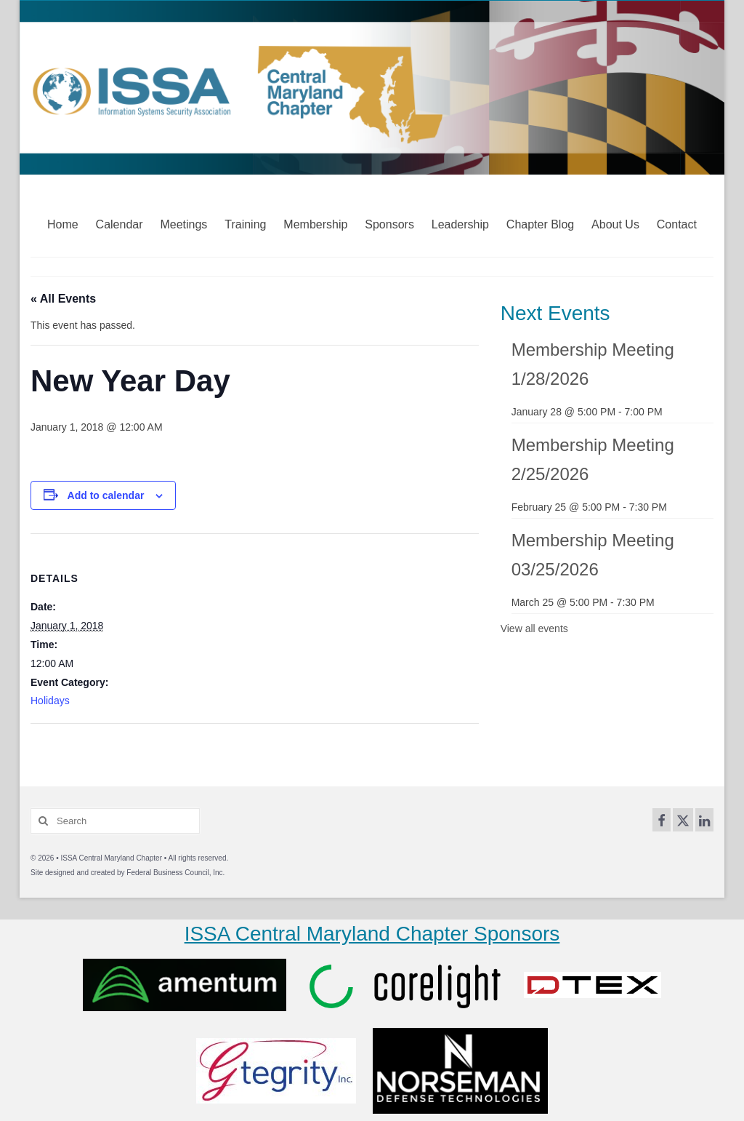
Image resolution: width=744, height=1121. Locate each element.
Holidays (50, 700)
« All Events (63, 298)
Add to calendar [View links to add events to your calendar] (106, 495)
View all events (534, 628)
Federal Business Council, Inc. (175, 873)
